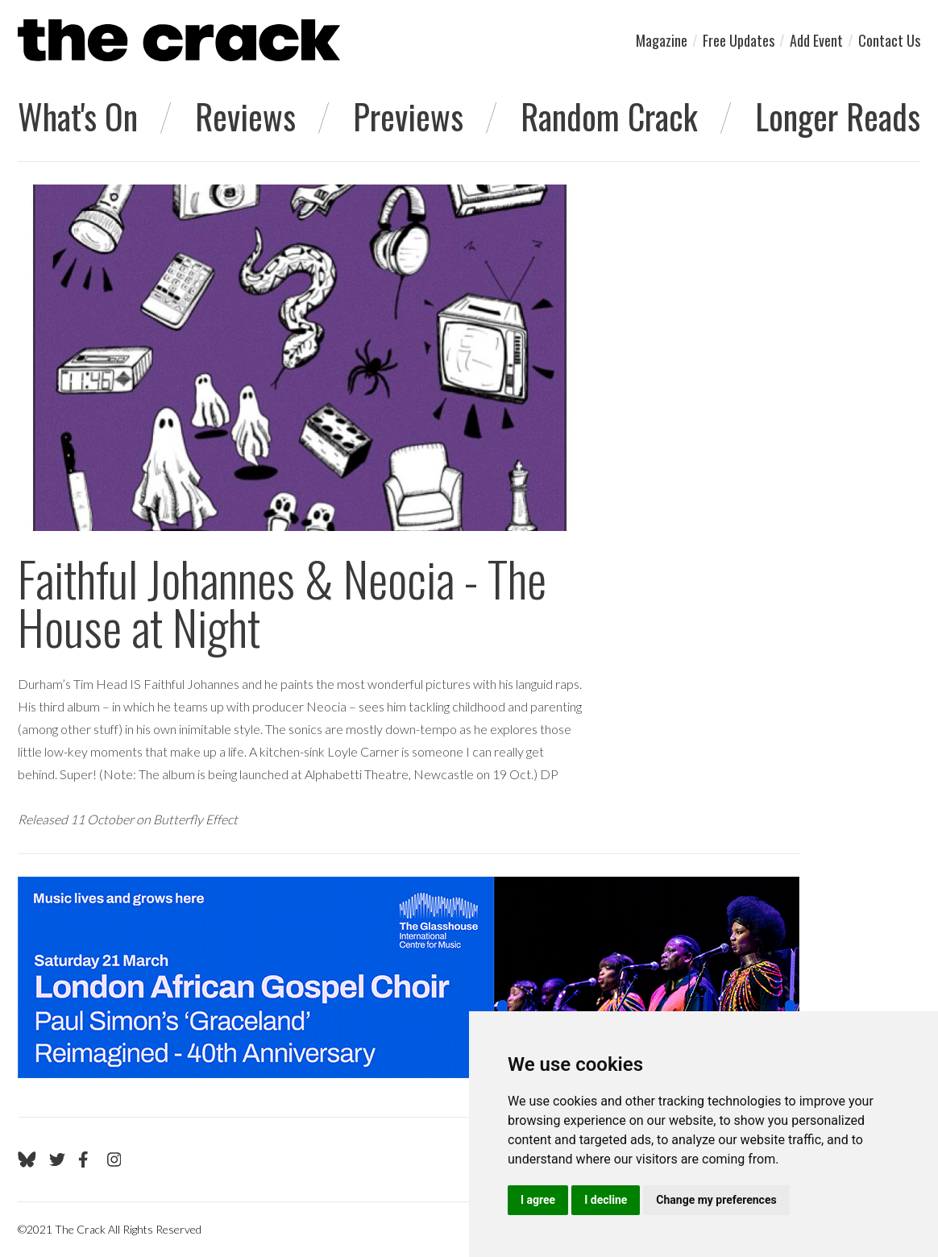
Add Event (816, 40)
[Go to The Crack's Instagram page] (114, 1159)
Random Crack (609, 116)
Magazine (661, 40)
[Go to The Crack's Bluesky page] (27, 1159)
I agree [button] (538, 1199)
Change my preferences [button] (716, 1199)
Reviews (245, 116)
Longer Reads (837, 116)
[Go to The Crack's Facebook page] (86, 1159)
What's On (78, 116)
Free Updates (738, 40)
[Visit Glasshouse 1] (408, 977)
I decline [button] (605, 1199)
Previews (408, 116)
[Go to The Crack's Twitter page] (57, 1159)
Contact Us (889, 40)
